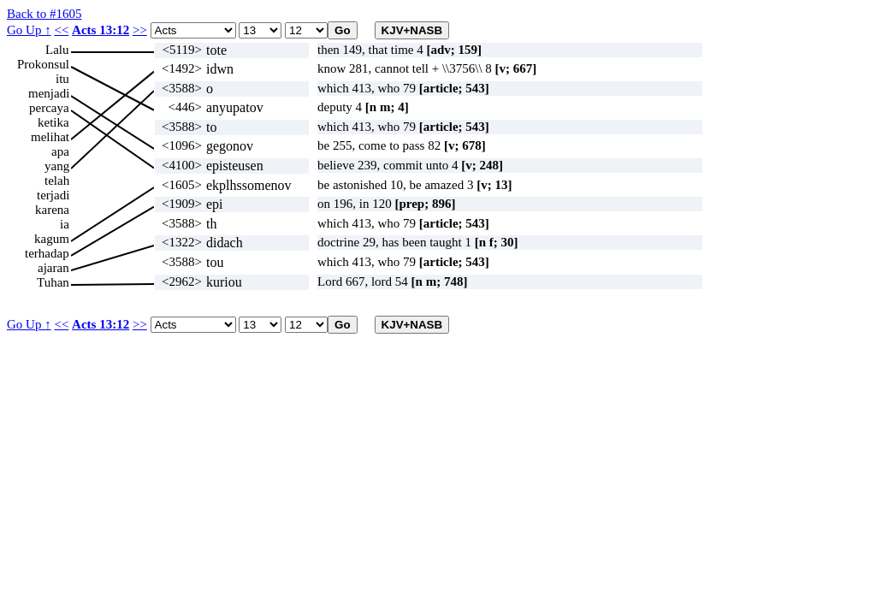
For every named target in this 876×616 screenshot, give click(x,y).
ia (64, 224)
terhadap (47, 253)
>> (140, 30)
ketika (53, 122)
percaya (49, 108)
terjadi (53, 195)
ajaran (53, 268)
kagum (51, 239)
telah (56, 180)
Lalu (57, 49)
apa (60, 151)
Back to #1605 (44, 14)
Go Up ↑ (29, 30)
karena (52, 209)
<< (61, 30)
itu (62, 79)
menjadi (48, 93)
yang (56, 166)
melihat (50, 137)
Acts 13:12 (100, 30)
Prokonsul (43, 64)
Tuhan (53, 282)
